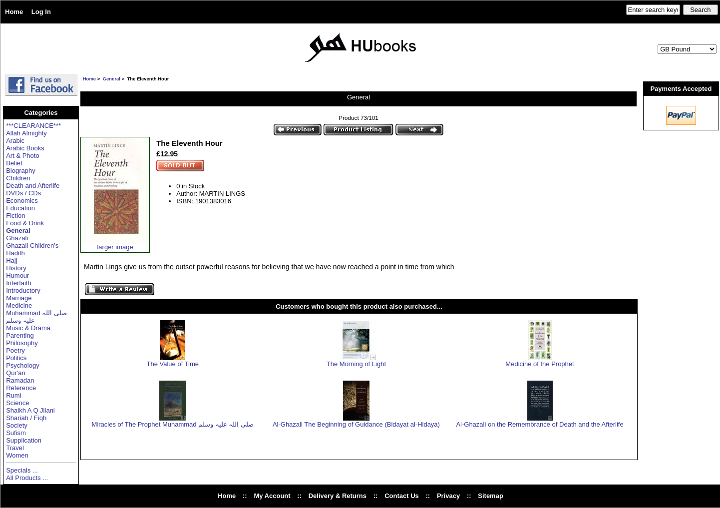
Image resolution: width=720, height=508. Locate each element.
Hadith (15, 253)
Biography (20, 170)
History (16, 268)
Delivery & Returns (337, 496)
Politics (16, 358)
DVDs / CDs (23, 193)
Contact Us (401, 496)
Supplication (23, 440)
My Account (272, 496)
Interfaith (18, 283)
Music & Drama (28, 328)
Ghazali (17, 238)
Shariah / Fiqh (26, 418)
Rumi (13, 395)
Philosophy (22, 343)
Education (20, 208)
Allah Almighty (26, 133)
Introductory (23, 290)
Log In (41, 11)
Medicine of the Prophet (539, 364)
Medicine (19, 305)
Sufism (16, 433)
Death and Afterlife (32, 185)
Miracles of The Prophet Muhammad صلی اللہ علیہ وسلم (173, 424)
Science (17, 403)
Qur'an (15, 373)
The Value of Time (173, 364)
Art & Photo (22, 155)
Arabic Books (25, 148)
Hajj (11, 260)
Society (16, 425)
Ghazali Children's (32, 245)
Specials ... (22, 470)
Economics (22, 200)
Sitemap (490, 496)
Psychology (22, 365)
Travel (15, 448)
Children (18, 178)
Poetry (15, 350)
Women (17, 455)
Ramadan (20, 380)
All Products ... (27, 478)
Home (14, 11)
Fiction (15, 215)
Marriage (18, 298)
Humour (17, 275)
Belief (14, 163)
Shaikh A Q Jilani (30, 410)
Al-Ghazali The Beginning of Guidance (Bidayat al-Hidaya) (356, 424)
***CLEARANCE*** (33, 125)
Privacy (448, 496)
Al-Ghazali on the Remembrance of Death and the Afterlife (539, 424)
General (111, 78)
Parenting (20, 335)
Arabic (15, 140)
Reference (21, 388)
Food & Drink (25, 223)
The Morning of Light (356, 364)
